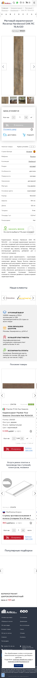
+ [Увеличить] (26, 117)
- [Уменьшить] (13, 117)
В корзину (14, 125)
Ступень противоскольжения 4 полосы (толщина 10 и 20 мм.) (17, 517)
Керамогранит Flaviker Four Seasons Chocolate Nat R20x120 (18, 414)
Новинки (4, 637)
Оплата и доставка (6, 617)
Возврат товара (6, 629)
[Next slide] (33, 298)
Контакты (22, 637)
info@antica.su (8, 649)
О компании (23, 617)
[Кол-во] (19, 117)
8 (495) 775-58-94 (9, 646)
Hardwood (32, 161)
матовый (33, 166)
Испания (29, 151)
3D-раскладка (5, 625)
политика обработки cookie (22, 659)
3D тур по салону (6, 633)
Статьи (22, 629)
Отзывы (22, 633)
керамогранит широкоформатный (12, 595)
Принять (18, 666)
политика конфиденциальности (18, 661)
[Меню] (34, 2)
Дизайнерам (23, 621)
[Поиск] (14, 3)
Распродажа (5, 641)
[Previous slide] (4, 298)
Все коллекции (24, 625)
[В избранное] (32, 129)
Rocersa (33, 156)
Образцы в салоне (7, 621)
